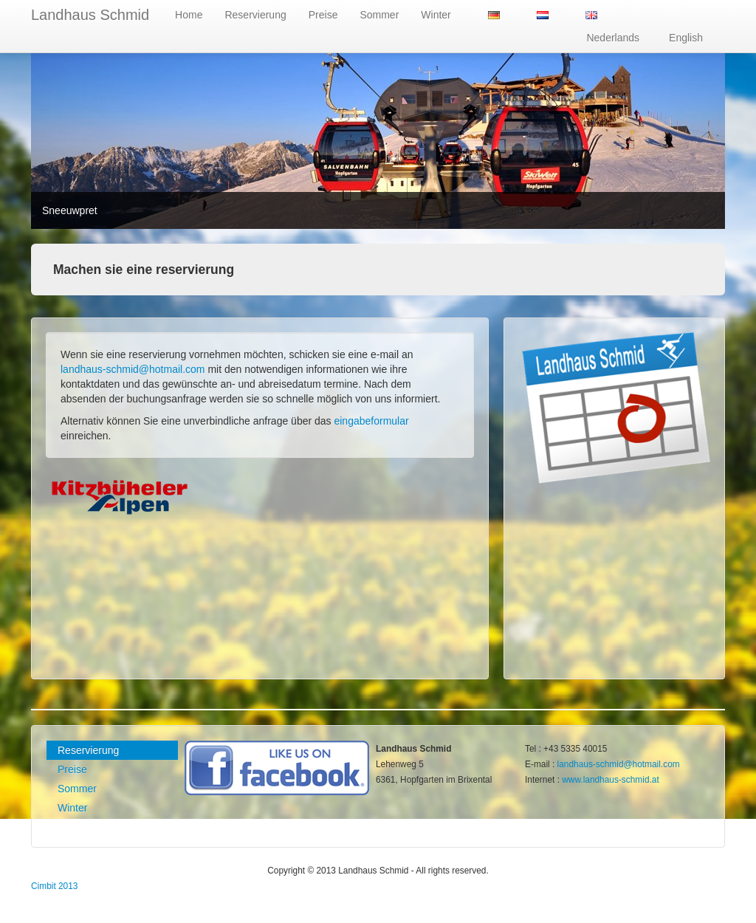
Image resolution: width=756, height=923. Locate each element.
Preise (323, 15)
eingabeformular (371, 421)
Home (188, 15)
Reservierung (255, 15)
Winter (435, 15)
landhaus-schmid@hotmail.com (133, 369)
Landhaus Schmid (90, 15)
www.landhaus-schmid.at (610, 780)
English (686, 38)
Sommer (379, 15)
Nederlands (612, 38)
